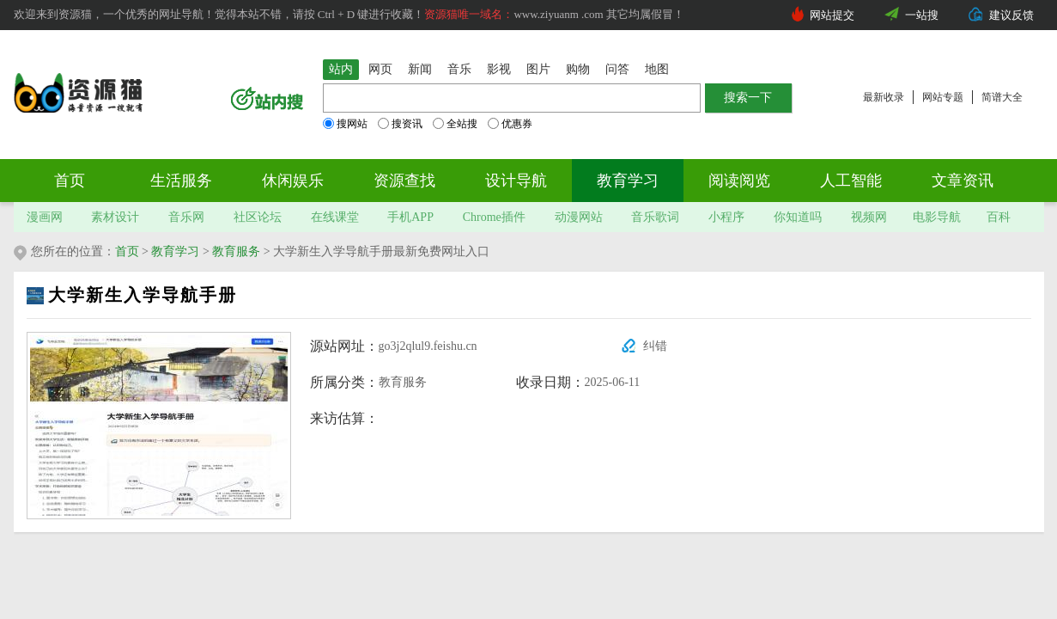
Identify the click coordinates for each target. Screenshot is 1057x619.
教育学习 (628, 180)
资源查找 (404, 180)
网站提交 (832, 15)
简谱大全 (1002, 97)
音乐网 (186, 217)
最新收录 (883, 97)
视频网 (869, 217)
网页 (380, 69)
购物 (578, 69)
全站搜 (455, 124)
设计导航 (516, 180)
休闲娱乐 (293, 180)
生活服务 (181, 180)
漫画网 (45, 217)
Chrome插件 (494, 217)
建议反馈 (1011, 15)
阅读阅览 (739, 180)
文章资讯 (962, 180)
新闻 (420, 69)
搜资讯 (400, 124)
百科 (999, 217)
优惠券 (510, 124)
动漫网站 (579, 217)
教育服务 (236, 251)
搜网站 (345, 124)
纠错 (655, 346)
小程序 (726, 217)
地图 (657, 69)
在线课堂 (335, 217)
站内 (341, 69)
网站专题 (942, 97)
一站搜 (922, 15)
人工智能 (851, 180)
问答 (617, 69)
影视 (499, 69)
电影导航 (937, 217)
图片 (538, 69)
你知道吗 (798, 217)
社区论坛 (258, 217)
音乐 (459, 69)
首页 (69, 180)
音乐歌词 (655, 217)
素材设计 (115, 217)
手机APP (410, 217)
